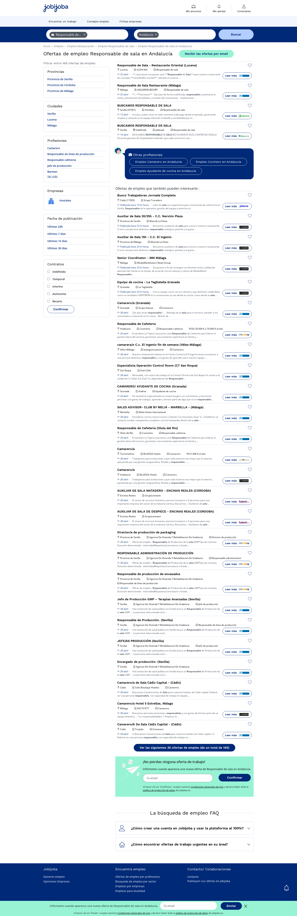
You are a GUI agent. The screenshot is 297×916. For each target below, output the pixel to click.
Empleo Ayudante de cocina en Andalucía (165, 171)
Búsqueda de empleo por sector (135, 881)
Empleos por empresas (130, 886)
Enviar (231, 906)
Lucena (52, 119)
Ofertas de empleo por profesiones (137, 876)
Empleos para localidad (130, 891)
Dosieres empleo (54, 876)
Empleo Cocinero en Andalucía (218, 162)
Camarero (53, 148)
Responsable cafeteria (61, 160)
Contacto (193, 876)
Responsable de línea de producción (70, 154)
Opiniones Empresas (56, 881)
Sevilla (51, 113)
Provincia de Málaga (60, 91)
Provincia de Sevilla (60, 79)
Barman (52, 171)
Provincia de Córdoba (61, 85)
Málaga (52, 125)
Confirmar (60, 309)
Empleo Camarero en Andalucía (158, 162)
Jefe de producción (59, 166)
